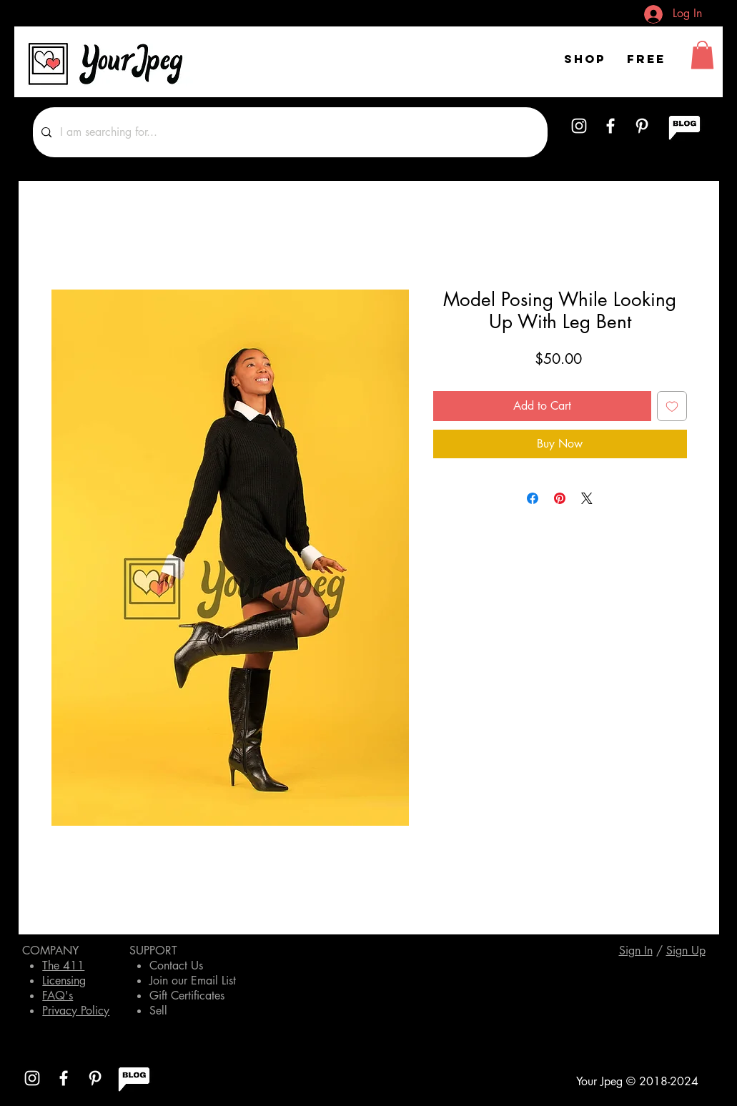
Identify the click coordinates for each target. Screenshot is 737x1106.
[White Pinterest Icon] (642, 126)
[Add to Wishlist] (672, 406)
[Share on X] (586, 498)
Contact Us (176, 965)
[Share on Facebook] (532, 498)
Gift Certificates (186, 995)
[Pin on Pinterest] (559, 498)
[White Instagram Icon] (579, 126)
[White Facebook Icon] (610, 126)
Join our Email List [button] (192, 980)
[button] (702, 55)
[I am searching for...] (289, 132)
